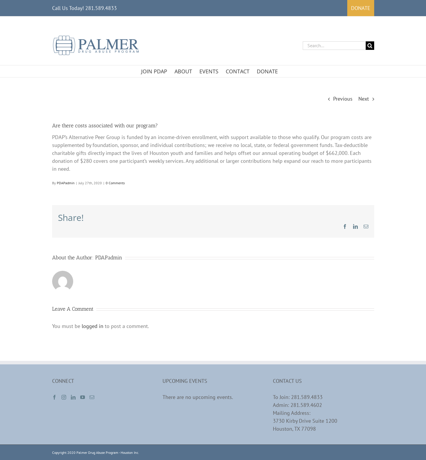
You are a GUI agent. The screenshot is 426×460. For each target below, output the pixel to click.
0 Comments (115, 183)
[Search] (370, 45)
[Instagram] (63, 397)
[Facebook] (54, 397)
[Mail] (92, 397)
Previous (343, 98)
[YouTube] (82, 397)
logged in (92, 326)
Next (363, 98)
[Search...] (334, 45)
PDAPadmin (66, 183)
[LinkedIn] (73, 397)
